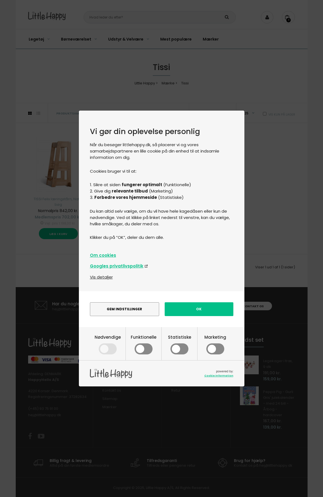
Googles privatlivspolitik (116, 266)
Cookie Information (218, 375)
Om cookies (103, 255)
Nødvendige (108, 344)
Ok (199, 309)
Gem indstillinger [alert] (124, 309)
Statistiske (179, 344)
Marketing (215, 344)
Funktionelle (143, 344)
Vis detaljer (101, 277)
